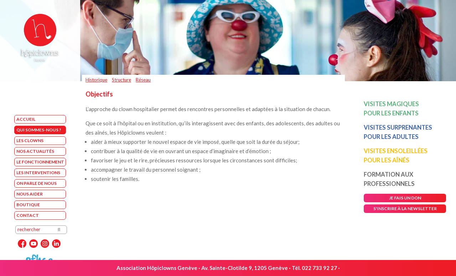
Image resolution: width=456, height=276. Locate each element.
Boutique (28, 204)
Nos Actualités (35, 151)
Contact (27, 215)
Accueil (25, 119)
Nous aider (29, 194)
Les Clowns (29, 140)
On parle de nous (36, 183)
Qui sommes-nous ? (38, 129)
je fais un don (405, 198)
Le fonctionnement (40, 162)
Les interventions (38, 172)
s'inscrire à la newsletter (405, 208)
